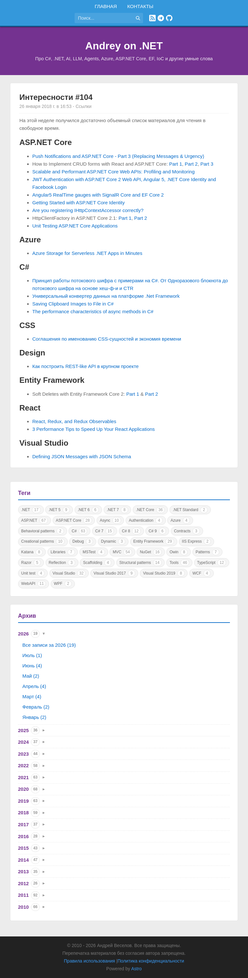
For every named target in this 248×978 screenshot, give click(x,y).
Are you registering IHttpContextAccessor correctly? (87, 210)
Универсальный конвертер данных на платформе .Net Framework (106, 296)
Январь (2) (34, 717)
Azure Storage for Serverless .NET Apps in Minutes (87, 253)
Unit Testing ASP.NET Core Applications (75, 225)
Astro (136, 968)
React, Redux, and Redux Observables (74, 421)
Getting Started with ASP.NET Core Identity (78, 202)
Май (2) (30, 676)
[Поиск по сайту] (104, 18)
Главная (106, 6)
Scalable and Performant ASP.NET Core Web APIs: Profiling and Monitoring (113, 171)
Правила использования (89, 960)
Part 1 (175, 164)
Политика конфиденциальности (151, 960)
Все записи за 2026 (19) (49, 645)
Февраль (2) (35, 707)
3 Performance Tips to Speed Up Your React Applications (93, 429)
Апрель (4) (34, 686)
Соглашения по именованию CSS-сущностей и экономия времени (106, 339)
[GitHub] (169, 18)
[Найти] (138, 18)
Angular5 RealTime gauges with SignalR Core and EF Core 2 (98, 195)
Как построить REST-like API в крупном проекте (85, 366)
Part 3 (206, 164)
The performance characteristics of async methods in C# (92, 311)
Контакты (140, 6)
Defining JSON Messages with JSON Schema (81, 456)
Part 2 (191, 164)
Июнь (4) (32, 665)
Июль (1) (32, 655)
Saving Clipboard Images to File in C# (73, 303)
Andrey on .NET (124, 46)
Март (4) (31, 696)
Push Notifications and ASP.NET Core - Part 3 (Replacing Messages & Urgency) (118, 156)
